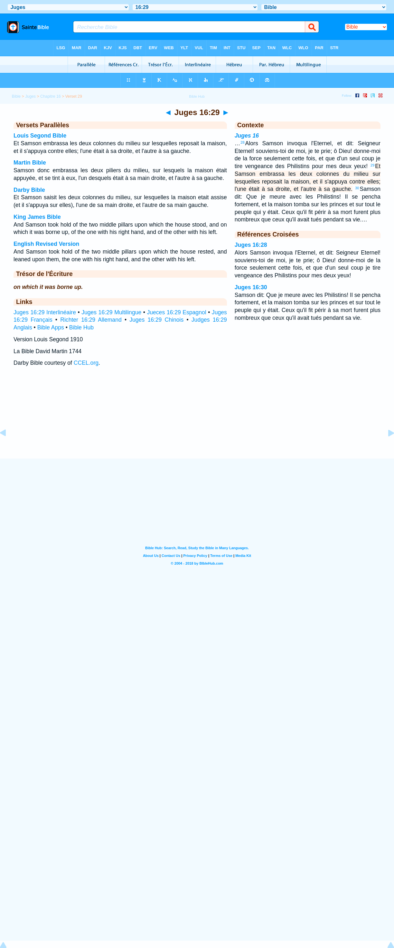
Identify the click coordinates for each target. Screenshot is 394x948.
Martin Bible (30, 162)
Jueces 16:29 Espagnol (176, 312)
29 (372, 165)
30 (357, 188)
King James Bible (37, 217)
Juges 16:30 (251, 287)
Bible (16, 96)
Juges (30, 96)
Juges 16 (247, 135)
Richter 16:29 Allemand (91, 320)
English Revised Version (46, 244)
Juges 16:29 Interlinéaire (45, 312)
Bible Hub (81, 327)
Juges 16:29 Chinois (156, 320)
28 (242, 142)
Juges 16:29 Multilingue (111, 312)
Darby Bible (29, 190)
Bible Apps (50, 327)
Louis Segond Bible (40, 135)
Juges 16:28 (251, 245)
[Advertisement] (197, 419)
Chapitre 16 (50, 96)
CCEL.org (86, 363)
